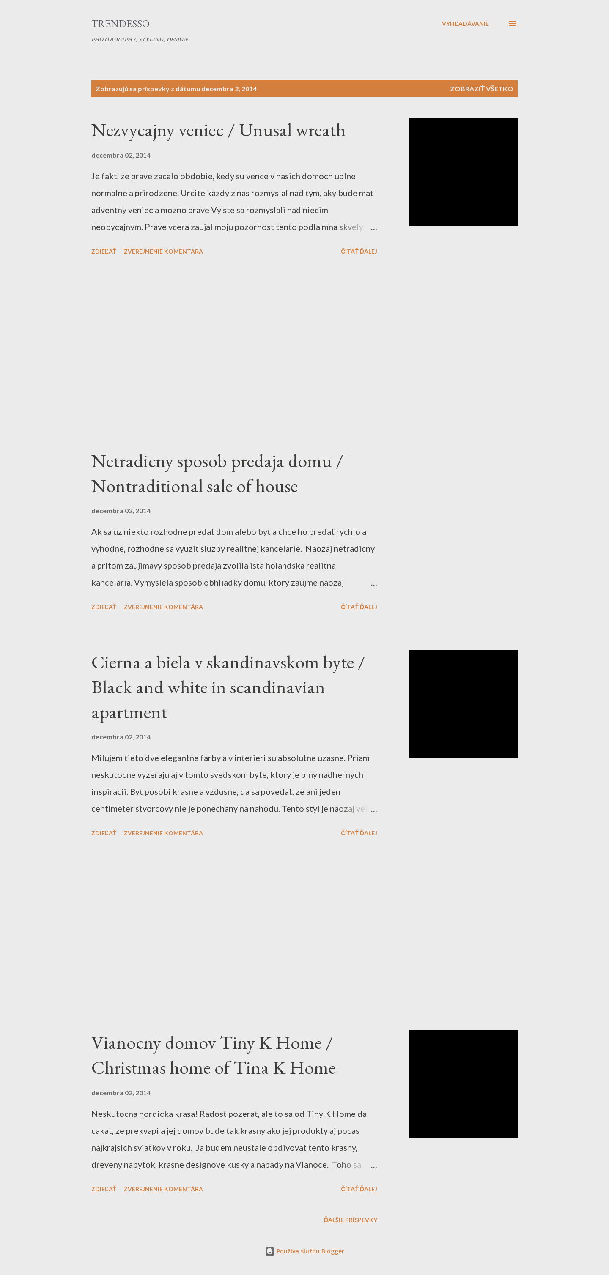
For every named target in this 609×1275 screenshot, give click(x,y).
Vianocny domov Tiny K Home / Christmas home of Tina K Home (213, 1054)
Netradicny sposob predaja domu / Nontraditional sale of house (217, 473)
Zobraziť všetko (481, 89)
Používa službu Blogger (304, 1251)
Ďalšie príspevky (350, 1219)
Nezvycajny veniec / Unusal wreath (218, 130)
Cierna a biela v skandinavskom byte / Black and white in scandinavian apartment (228, 686)
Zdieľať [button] (103, 251)
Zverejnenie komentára (163, 251)
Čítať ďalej (359, 251)
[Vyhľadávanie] (465, 24)
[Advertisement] (234, 353)
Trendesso (120, 23)
